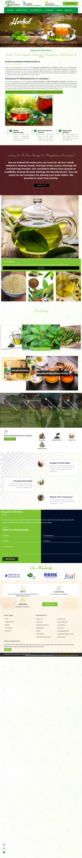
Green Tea (39, 619)
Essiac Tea (60, 625)
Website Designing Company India (68, 652)
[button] (6, 30)
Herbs (38, 628)
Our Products (36, 10)
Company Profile (21, 10)
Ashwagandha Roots (63, 628)
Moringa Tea (40, 625)
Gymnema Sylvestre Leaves (65, 631)
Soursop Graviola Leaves (43, 634)
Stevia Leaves (61, 634)
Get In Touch (70, 3)
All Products (41, 267)
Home (10, 10)
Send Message (10, 558)
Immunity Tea (61, 622)
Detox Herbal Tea (62, 619)
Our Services (49, 10)
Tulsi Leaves (40, 631)
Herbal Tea (39, 616)
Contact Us (68, 10)
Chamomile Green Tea (42, 622)
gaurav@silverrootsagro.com (53, 5)
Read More (8, 647)
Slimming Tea (61, 616)
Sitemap (59, 10)
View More (16, 92)
